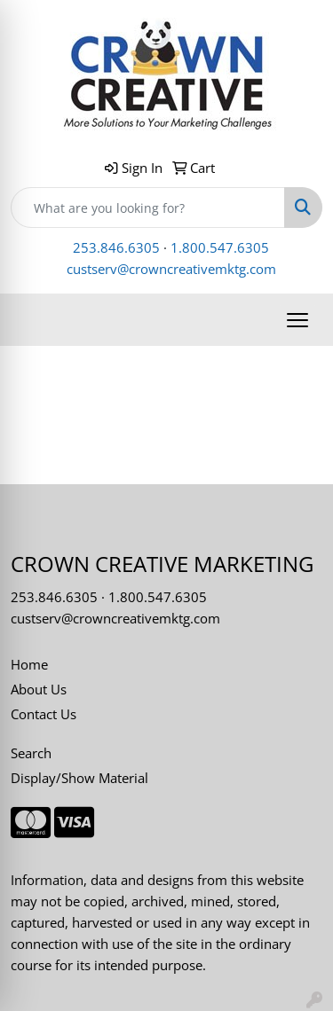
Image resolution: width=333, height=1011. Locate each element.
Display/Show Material (79, 778)
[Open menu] (297, 320)
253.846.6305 (116, 247)
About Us (39, 689)
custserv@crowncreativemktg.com (171, 269)
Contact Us (43, 714)
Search (31, 753)
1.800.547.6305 (219, 247)
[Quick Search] (148, 207)
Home (29, 664)
